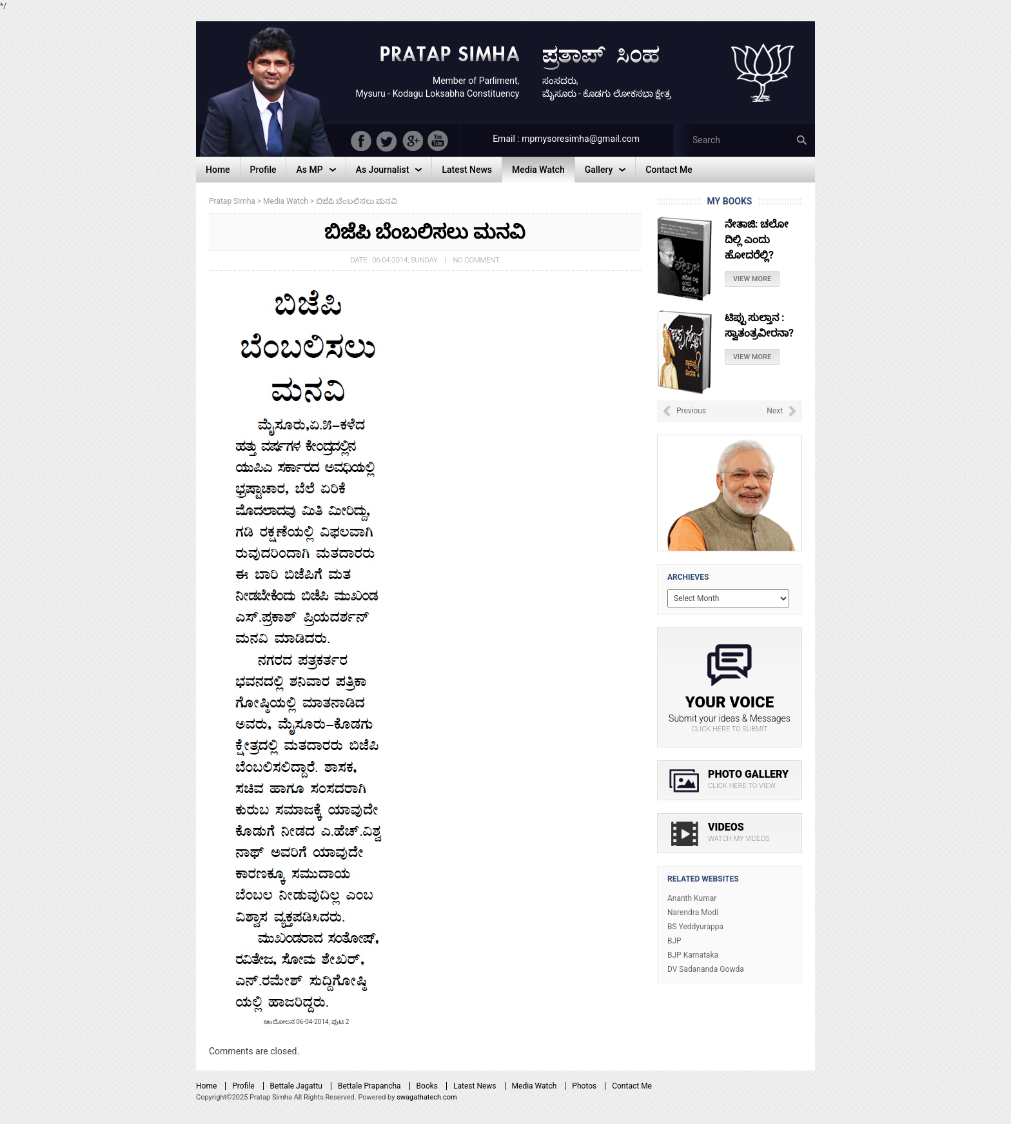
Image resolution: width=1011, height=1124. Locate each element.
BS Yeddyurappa (695, 926)
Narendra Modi (692, 912)
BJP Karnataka (692, 955)
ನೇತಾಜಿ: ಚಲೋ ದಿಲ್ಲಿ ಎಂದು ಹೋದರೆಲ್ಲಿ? (757, 239)
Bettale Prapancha (369, 1086)
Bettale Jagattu (296, 1086)
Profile (243, 1086)
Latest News (474, 1086)
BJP (674, 940)
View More (752, 279)
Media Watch (534, 1086)
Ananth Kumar (691, 898)
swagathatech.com (427, 1097)
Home (206, 1086)
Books (427, 1086)
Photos (584, 1086)
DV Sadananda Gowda (705, 969)
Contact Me (632, 1086)
